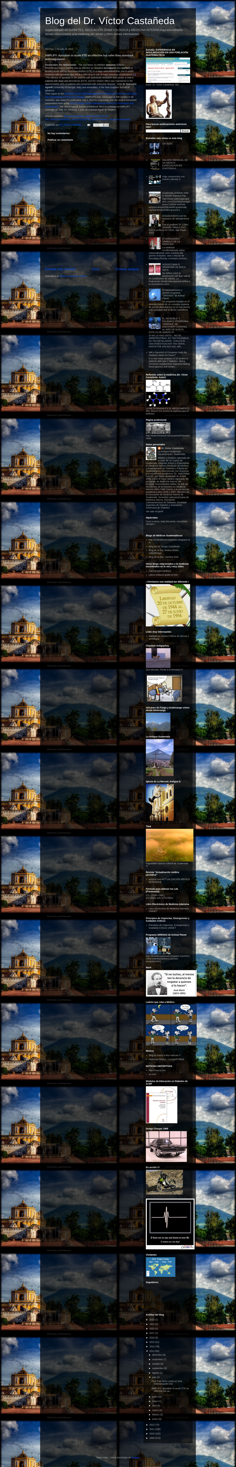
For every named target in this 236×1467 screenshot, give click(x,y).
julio (154, 1377)
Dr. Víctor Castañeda (172, 448)
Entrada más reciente (60, 269)
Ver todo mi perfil (154, 511)
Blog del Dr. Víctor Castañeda (110, 20)
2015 (152, 1342)
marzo (155, 1410)
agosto (156, 1373)
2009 (152, 1438)
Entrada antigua (127, 269)
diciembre (157, 1355)
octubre (156, 1364)
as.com (152, 1074)
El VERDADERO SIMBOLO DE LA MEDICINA (171, 241)
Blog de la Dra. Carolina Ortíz (164, 557)
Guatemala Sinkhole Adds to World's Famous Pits (175, 194)
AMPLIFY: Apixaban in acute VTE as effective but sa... (170, 1389)
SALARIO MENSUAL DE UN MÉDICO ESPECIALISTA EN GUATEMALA (175, 164)
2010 (152, 1433)
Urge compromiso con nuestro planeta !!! (173, 178)
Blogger (135, 1457)
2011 (152, 1429)
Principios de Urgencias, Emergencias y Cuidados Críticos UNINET (169, 926)
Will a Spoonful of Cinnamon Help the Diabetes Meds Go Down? (168, 354)
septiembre (158, 1368)
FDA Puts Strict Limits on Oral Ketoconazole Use (167, 1382)
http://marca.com (157, 1070)
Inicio (95, 269)
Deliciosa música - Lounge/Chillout (166, 1059)
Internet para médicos (160, 571)
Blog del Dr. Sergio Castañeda (164, 546)
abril (154, 1405)
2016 (152, 1337)
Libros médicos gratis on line (163, 575)
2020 (152, 1328)
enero (155, 1419)
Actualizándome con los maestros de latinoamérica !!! (175, 219)
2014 (152, 1346)
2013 (152, 1351)
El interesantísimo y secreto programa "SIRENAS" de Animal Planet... (173, 294)
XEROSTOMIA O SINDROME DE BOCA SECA (174, 267)
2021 (152, 1324)
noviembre (157, 1359)
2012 (152, 1424)
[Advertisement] (91, 241)
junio (154, 1396)
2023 (152, 1319)
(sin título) (167, 143)
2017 (152, 1333)
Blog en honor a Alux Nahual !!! (164, 1055)
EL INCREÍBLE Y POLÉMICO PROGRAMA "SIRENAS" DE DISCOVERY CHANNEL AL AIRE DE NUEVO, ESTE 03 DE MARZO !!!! (168, 325)
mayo (155, 1401)
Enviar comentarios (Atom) (73, 276)
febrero (156, 1414)
